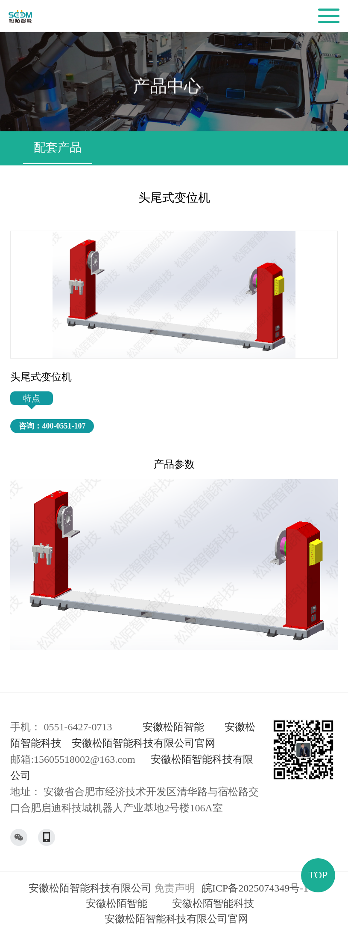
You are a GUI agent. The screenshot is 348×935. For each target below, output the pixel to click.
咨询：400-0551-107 (52, 426)
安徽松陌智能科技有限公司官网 (143, 743)
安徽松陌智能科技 (213, 903)
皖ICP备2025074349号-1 (255, 888)
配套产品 (58, 147)
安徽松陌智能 (173, 726)
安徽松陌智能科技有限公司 (90, 888)
